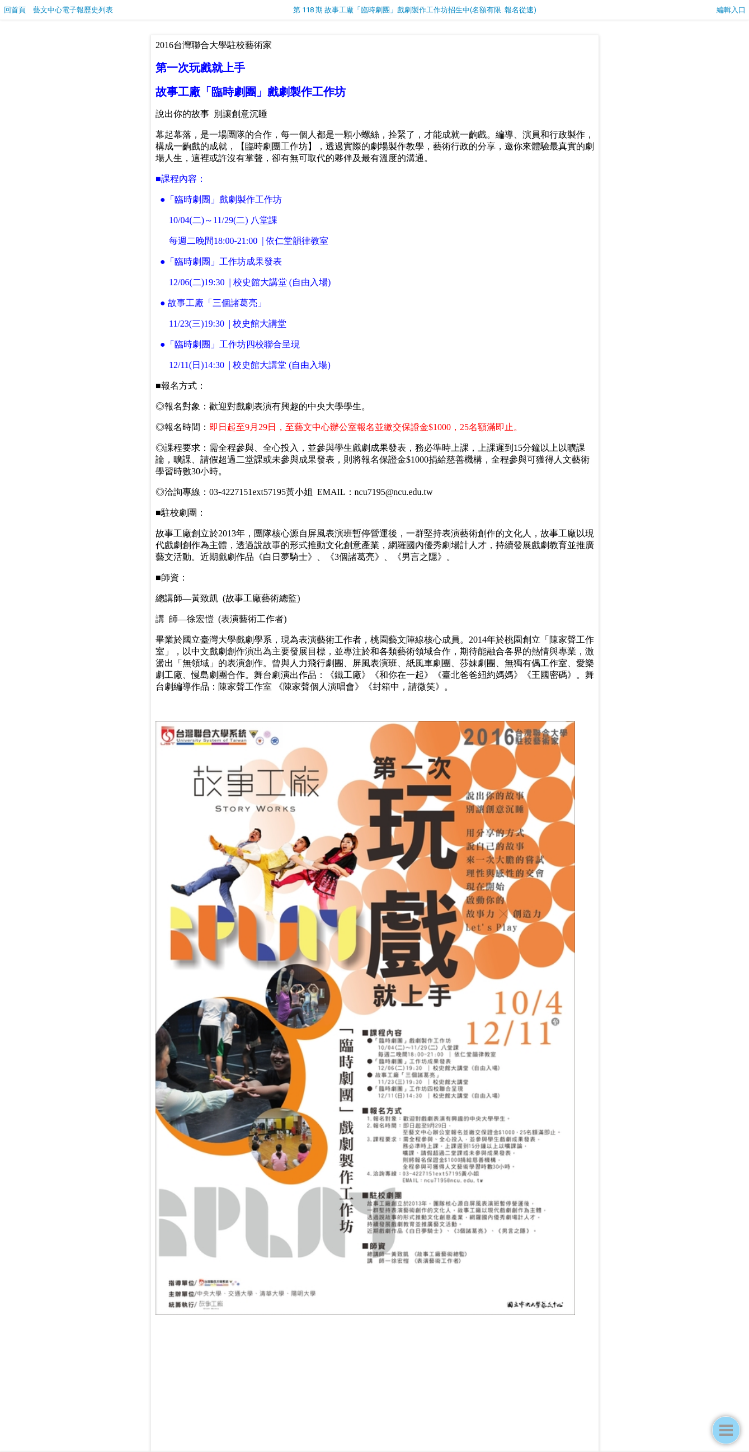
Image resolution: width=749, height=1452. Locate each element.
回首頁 (15, 10)
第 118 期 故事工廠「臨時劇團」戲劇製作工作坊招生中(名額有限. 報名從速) (414, 10)
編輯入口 (731, 10)
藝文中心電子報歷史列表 (73, 10)
